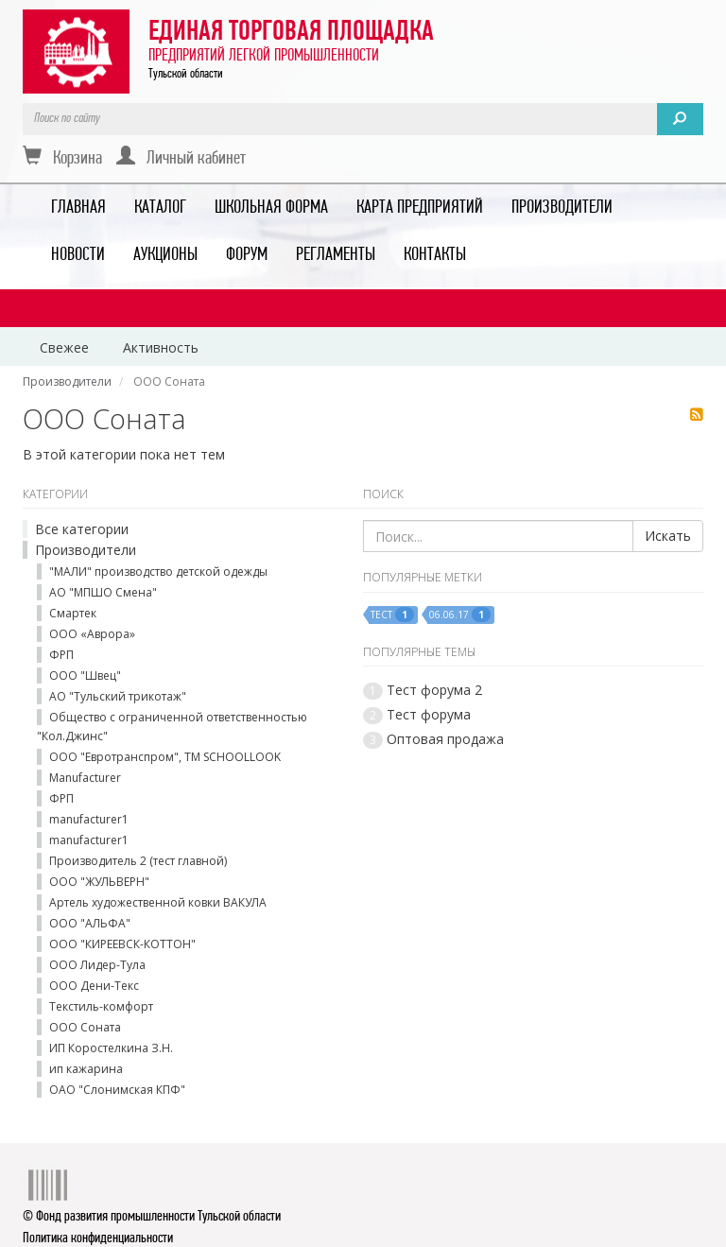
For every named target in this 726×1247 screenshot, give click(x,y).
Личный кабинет (181, 157)
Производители (85, 550)
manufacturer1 (89, 819)
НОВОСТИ (78, 255)
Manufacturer (85, 778)
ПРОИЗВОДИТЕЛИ (562, 208)
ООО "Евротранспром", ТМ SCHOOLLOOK (165, 757)
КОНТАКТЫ (435, 255)
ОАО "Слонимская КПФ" (117, 1090)
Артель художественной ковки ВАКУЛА (158, 902)
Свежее (64, 347)
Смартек (72, 613)
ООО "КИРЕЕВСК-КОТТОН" (122, 944)
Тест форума (429, 714)
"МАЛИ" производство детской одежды (158, 571)
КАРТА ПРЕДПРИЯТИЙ (419, 208)
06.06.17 (460, 614)
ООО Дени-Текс (94, 986)
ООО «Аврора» (92, 634)
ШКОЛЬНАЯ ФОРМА (271, 208)
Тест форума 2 (434, 690)
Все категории (82, 529)
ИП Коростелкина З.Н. (111, 1048)
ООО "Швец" (85, 675)
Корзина (62, 157)
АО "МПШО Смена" (103, 592)
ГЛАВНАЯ (78, 208)
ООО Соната (85, 1027)
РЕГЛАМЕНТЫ (335, 255)
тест (392, 614)
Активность (161, 347)
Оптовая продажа (445, 739)
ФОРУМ (247, 255)
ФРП (61, 655)
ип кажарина (86, 1069)
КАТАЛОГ (160, 208)
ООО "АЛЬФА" (89, 923)
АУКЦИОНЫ (165, 255)
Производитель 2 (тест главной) (138, 861)
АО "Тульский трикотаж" (117, 696)
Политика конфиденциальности (98, 1238)
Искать (668, 536)
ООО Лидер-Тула (97, 965)
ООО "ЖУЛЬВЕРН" (99, 882)
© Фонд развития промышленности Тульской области (152, 1216)
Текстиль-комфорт (101, 1006)
